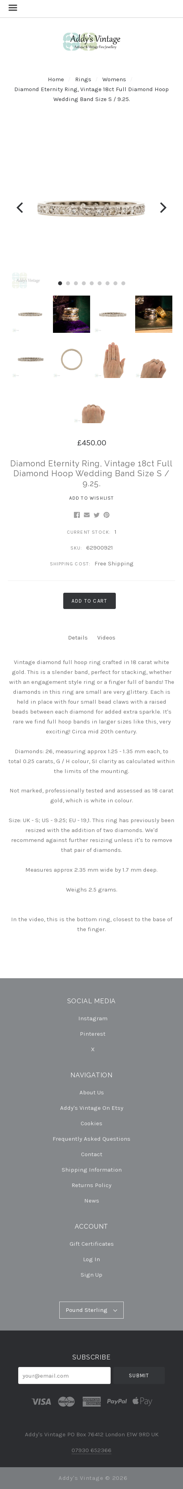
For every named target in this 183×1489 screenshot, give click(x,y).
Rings (83, 79)
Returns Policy (91, 1185)
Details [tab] (78, 637)
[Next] (162, 208)
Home (56, 79)
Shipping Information (92, 1169)
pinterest (91, 1033)
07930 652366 (91, 1450)
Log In (91, 1259)
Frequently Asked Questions (91, 1138)
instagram (92, 1018)
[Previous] (21, 208)
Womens (114, 79)
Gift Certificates (92, 1243)
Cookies (91, 1123)
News (91, 1200)
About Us (91, 1092)
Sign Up (91, 1274)
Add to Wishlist (91, 498)
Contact (91, 1154)
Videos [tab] (106, 637)
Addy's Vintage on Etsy (91, 1107)
